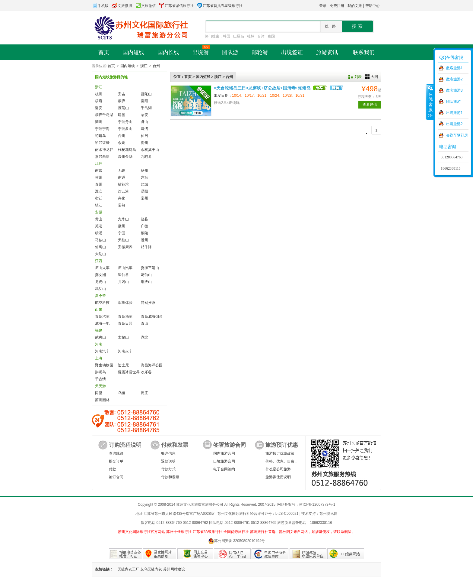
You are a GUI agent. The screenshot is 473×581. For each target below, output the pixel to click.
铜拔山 (146, 282)
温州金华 (125, 156)
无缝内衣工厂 (128, 569)
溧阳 (144, 191)
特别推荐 (148, 302)
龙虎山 (100, 282)
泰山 (144, 323)
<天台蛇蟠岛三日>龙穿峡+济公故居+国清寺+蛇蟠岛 (262, 88)
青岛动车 (125, 316)
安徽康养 (125, 247)
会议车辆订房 (457, 135)
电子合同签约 (224, 469)
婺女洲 (100, 275)
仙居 (144, 136)
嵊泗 (144, 129)
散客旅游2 (454, 79)
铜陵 (144, 233)
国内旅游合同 (224, 453)
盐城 (144, 184)
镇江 (98, 205)
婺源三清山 (150, 268)
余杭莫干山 (150, 150)
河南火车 (125, 351)
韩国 (226, 36)
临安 (144, 115)
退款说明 (168, 461)
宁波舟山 (125, 122)
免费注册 (337, 6)
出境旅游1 (454, 113)
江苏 (98, 163)
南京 (98, 170)
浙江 (144, 66)
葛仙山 (146, 275)
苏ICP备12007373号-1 (317, 504)
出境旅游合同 (224, 461)
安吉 (121, 94)
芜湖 (98, 226)
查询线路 (116, 453)
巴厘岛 (238, 36)
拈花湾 (123, 184)
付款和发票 (170, 477)
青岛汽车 (102, 316)
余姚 (121, 143)
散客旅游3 (454, 90)
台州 (156, 66)
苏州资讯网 (328, 513)
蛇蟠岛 (100, 136)
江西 (98, 261)
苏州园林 (102, 400)
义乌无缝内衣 (151, 569)
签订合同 (116, 477)
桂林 (250, 36)
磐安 (98, 108)
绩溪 (98, 233)
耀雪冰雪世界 (129, 372)
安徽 (98, 212)
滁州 (144, 240)
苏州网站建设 (174, 569)
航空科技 (102, 302)
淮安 (98, 191)
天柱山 (123, 240)
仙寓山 (100, 247)
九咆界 (146, 156)
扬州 (144, 170)
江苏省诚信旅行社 (176, 6)
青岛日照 (125, 323)
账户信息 (168, 453)
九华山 (123, 219)
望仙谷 (123, 275)
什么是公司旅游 (278, 469)
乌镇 (121, 393)
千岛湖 (146, 108)
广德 (144, 226)
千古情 (100, 379)
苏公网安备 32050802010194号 (236, 541)
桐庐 (121, 101)
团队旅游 (453, 101)
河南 (98, 344)
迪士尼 (123, 365)
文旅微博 (122, 6)
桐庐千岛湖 (104, 115)
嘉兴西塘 (102, 156)
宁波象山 (125, 129)
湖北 (144, 337)
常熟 (121, 205)
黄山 (98, 219)
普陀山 (146, 94)
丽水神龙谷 (104, 150)
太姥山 (123, 337)
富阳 (144, 101)
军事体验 (125, 302)
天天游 (100, 386)
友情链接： (104, 569)
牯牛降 (146, 247)
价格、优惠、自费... (281, 461)
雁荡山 (123, 108)
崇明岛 (100, 372)
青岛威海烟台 (152, 316)
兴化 (121, 198)
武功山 (100, 289)
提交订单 (116, 461)
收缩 (430, 102)
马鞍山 (100, 240)
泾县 (144, 219)
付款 (112, 469)
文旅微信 (145, 6)
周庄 (144, 393)
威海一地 (102, 323)
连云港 (123, 191)
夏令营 (100, 296)
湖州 (98, 122)
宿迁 (98, 198)
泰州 (98, 184)
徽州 (121, 226)
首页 (111, 66)
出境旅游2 (454, 124)
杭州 (98, 94)
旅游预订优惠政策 (279, 453)
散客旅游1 (454, 68)
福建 (98, 330)
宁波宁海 (102, 129)
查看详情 (370, 104)
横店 (98, 101)
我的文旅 (355, 6)
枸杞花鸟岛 (127, 150)
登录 (322, 6)
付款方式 (168, 469)
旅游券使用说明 (278, 477)
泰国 (271, 36)
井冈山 (123, 282)
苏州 (98, 177)
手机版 (100, 6)
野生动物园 (104, 365)
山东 (98, 309)
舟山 (144, 122)
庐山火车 (102, 268)
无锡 (121, 170)
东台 (144, 177)
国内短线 (127, 66)
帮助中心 (372, 6)
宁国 (121, 233)
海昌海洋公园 (152, 365)
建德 (121, 115)
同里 (98, 393)
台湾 (261, 36)
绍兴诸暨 (102, 143)
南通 (121, 177)
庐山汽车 (125, 268)
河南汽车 (102, 351)
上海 (98, 358)
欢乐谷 (146, 372)
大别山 (100, 254)
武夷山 (100, 337)
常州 (144, 198)
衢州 (144, 143)
